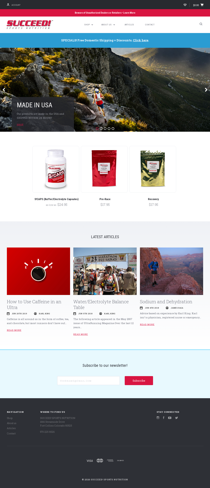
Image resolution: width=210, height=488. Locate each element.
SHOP (20, 124)
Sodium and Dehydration (166, 302)
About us (108, 24)
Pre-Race (105, 199)
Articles (129, 24)
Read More (14, 330)
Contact (150, 24)
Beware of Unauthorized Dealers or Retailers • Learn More (105, 12)
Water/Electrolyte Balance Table (101, 304)
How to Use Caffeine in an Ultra (34, 304)
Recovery (153, 199)
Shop (88, 24)
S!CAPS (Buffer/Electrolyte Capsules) (57, 199)
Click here (140, 40)
